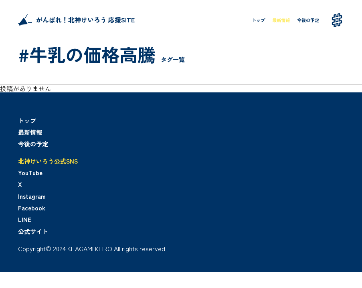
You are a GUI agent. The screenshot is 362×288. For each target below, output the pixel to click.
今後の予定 (308, 20)
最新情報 (281, 20)
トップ (258, 20)
